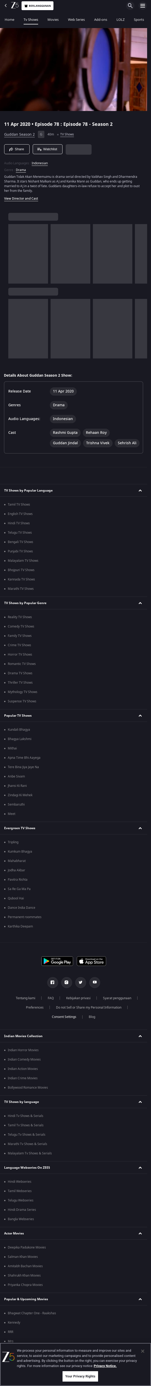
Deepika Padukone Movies (27, 1247)
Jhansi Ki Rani (17, 785)
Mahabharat (17, 861)
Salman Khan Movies (23, 1256)
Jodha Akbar (16, 870)
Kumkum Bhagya (20, 851)
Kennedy (14, 1322)
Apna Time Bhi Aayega (24, 757)
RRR (10, 1332)
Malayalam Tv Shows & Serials (30, 1153)
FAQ (51, 998)
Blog (92, 1017)
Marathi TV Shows (21, 588)
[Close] (142, 1351)
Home (9, 19)
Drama (21, 170)
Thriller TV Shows (20, 682)
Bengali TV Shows (20, 542)
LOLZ (120, 19)
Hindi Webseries (19, 1181)
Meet (11, 814)
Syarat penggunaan (117, 998)
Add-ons (100, 19)
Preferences (35, 1007)
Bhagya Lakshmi (19, 739)
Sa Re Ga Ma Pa (19, 889)
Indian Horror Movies (23, 1050)
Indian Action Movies (23, 1069)
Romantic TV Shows (22, 664)
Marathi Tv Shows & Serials (27, 1144)
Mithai (12, 748)
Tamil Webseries (20, 1191)
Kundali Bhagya (19, 729)
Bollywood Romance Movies (28, 1087)
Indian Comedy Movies (24, 1059)
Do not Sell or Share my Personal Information (88, 1007)
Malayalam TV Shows (23, 560)
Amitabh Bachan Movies (25, 1266)
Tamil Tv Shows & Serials (26, 1125)
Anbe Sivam (16, 776)
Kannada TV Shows (21, 579)
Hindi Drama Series (22, 1209)
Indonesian (40, 163)
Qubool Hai (16, 898)
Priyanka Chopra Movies (25, 1285)
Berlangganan (37, 6)
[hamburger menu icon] (143, 6)
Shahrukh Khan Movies (24, 1275)
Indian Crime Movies (23, 1078)
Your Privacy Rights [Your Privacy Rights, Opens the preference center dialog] (80, 1376)
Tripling (13, 842)
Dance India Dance (21, 907)
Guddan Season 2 (19, 134)
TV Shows (67, 134)
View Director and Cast (21, 198)
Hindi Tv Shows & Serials (25, 1116)
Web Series (76, 19)
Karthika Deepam (20, 926)
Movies (53, 19)
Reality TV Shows (20, 617)
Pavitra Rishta (18, 879)
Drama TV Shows (20, 673)
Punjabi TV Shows (20, 551)
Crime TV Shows (19, 645)
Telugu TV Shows (20, 532)
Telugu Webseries (20, 1200)
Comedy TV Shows (21, 626)
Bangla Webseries (21, 1219)
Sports (139, 19)
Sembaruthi (16, 804)
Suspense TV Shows (22, 701)
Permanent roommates (25, 917)
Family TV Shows (20, 635)
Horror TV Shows (20, 654)
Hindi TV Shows (19, 523)
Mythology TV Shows (22, 692)
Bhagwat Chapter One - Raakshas (32, 1313)
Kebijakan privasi (78, 998)
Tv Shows (31, 19)
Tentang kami (25, 998)
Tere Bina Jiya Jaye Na (23, 767)
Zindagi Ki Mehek (20, 795)
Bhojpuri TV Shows (21, 570)
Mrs (10, 1341)
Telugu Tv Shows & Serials (26, 1134)
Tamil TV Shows (19, 504)
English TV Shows (20, 514)
